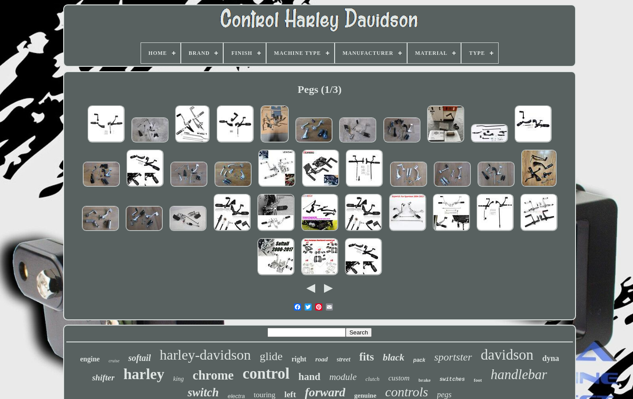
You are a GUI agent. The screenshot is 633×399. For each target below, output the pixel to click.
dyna (550, 358)
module (343, 377)
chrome (213, 375)
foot (478, 380)
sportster (453, 357)
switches (452, 379)
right (298, 359)
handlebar (519, 374)
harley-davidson (205, 355)
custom (398, 378)
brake (425, 380)
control (266, 373)
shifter (103, 377)
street (344, 359)
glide (270, 356)
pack (419, 360)
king (178, 379)
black (393, 357)
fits (366, 357)
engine (89, 359)
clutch (373, 379)
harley (143, 374)
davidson (507, 355)
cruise (114, 360)
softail (139, 358)
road (321, 359)
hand (309, 376)
